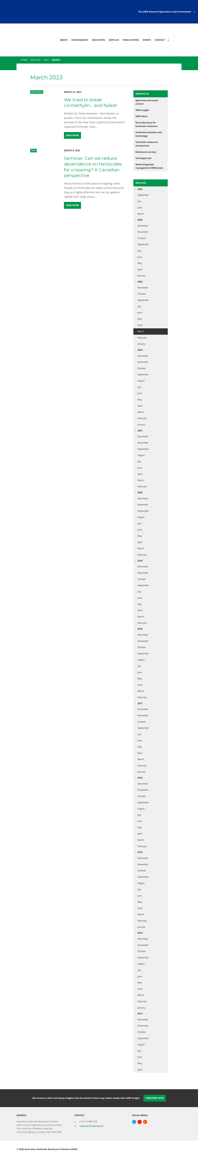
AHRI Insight (142, 110)
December (143, 225)
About (64, 39)
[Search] (169, 40)
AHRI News (141, 116)
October (142, 238)
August (141, 380)
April (140, 269)
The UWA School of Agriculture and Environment (164, 11)
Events (147, 39)
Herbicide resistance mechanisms (146, 144)
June (140, 207)
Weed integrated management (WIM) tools (149, 166)
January (141, 275)
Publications (131, 39)
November (143, 231)
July (139, 201)
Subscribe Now (154, 1098)
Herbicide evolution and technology (148, 134)
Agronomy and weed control (146, 102)
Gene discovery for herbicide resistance (146, 124)
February (142, 337)
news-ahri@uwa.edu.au (91, 1125)
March (141, 213)
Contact (160, 39)
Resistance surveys (145, 151)
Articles (114, 39)
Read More (72, 135)
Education (98, 39)
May (140, 263)
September (143, 194)
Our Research (80, 39)
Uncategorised (143, 158)
